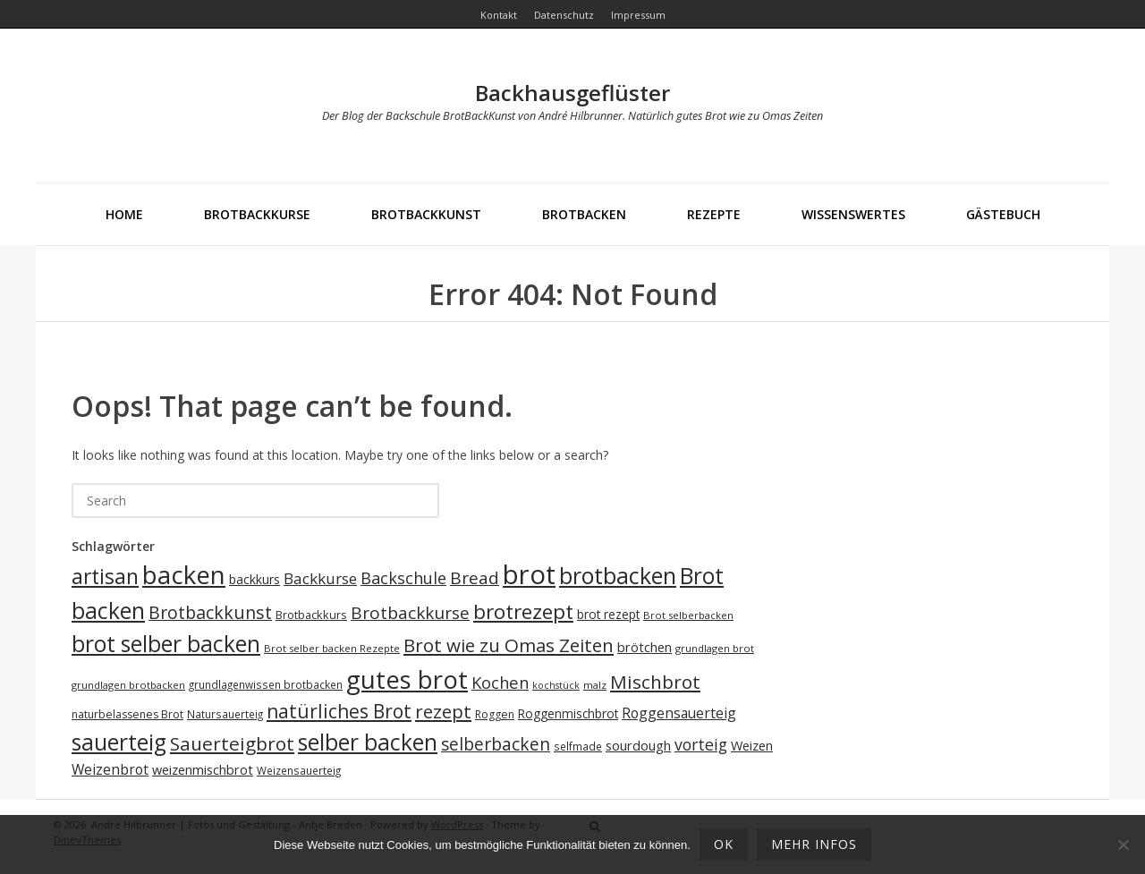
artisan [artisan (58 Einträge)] (105, 576)
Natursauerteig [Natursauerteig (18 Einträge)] (225, 714)
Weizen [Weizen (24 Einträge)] (752, 745)
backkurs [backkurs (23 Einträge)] (254, 579)
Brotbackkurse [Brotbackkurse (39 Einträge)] (410, 612)
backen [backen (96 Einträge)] (183, 574)
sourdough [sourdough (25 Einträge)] (638, 745)
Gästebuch (1003, 214)
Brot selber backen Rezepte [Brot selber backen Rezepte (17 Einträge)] (332, 648)
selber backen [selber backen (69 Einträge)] (367, 742)
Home (124, 214)
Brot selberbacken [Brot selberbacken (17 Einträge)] (688, 615)
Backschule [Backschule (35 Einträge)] (403, 578)
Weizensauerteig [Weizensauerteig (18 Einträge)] (299, 770)
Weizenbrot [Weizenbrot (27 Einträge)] (110, 769)
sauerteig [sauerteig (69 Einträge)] (119, 742)
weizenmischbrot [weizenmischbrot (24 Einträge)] (202, 769)
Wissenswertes (853, 214)
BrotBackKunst (426, 214)
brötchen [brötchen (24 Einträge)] (644, 647)
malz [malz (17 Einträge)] (594, 685)
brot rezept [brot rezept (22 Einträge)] (608, 614)
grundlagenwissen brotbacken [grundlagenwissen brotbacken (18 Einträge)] (266, 684)
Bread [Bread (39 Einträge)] (474, 578)
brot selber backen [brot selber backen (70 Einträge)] (166, 643)
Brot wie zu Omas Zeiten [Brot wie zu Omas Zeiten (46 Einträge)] (508, 645)
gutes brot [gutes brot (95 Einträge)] (407, 679)
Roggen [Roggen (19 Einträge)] (494, 714)
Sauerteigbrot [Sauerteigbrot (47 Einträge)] (232, 743)
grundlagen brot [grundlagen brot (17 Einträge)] (714, 648)
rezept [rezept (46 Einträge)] (443, 711)
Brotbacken (584, 214)
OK (724, 844)
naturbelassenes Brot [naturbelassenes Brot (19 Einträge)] (127, 714)
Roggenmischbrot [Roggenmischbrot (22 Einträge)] (568, 713)
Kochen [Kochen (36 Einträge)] (500, 682)
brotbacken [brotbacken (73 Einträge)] (617, 575)
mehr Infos (814, 844)
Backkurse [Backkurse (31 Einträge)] (320, 578)
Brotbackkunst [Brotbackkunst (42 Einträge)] (210, 612)
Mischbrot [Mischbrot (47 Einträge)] (655, 681)
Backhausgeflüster (572, 92)
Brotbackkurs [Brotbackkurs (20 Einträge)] (311, 615)
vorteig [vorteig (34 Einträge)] (700, 744)
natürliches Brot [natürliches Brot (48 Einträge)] (339, 711)
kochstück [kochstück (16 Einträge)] (556, 685)
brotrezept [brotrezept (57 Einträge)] (523, 611)
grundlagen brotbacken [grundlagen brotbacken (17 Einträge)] (128, 685)
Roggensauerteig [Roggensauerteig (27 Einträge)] (679, 713)
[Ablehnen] (1123, 844)
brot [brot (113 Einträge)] (529, 574)
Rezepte (714, 214)
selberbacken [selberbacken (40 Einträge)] (495, 744)
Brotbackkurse (257, 214)
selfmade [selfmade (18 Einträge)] (578, 746)
